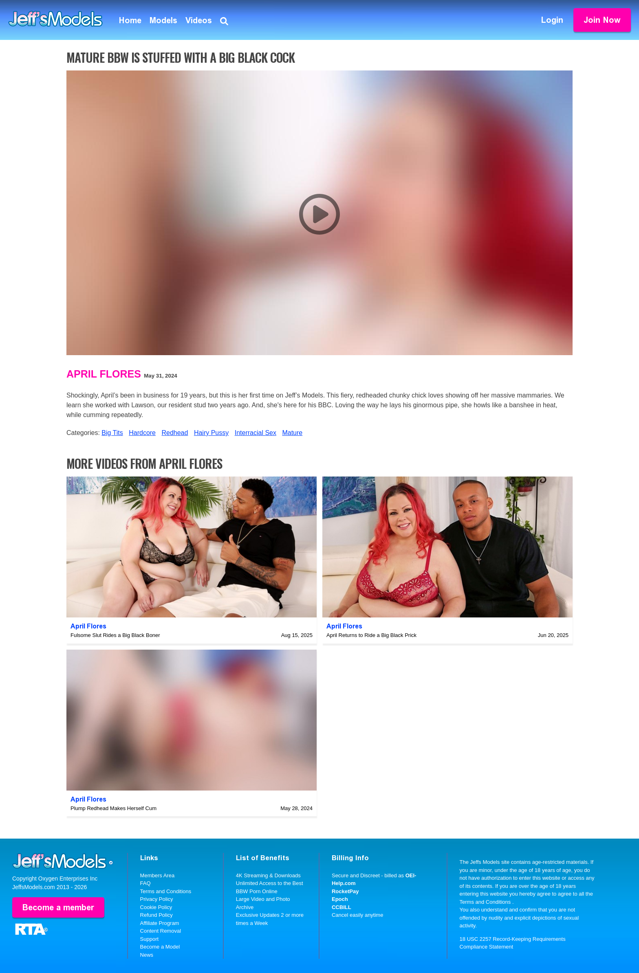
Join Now (602, 20)
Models (163, 20)
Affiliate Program (159, 923)
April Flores (103, 374)
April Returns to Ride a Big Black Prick (371, 635)
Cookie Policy (156, 907)
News (147, 955)
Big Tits (112, 432)
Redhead (174, 432)
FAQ (145, 883)
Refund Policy (156, 915)
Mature (292, 432)
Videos (198, 20)
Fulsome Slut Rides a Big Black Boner (115, 635)
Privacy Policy (156, 899)
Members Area (157, 875)
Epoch (340, 899)
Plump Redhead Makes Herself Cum (113, 808)
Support (149, 939)
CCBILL (341, 907)
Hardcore (142, 432)
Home (130, 20)
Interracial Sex (255, 432)
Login (552, 20)
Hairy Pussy (211, 432)
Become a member (58, 907)
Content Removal (160, 931)
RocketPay (345, 891)
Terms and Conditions (166, 891)
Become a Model (160, 947)
